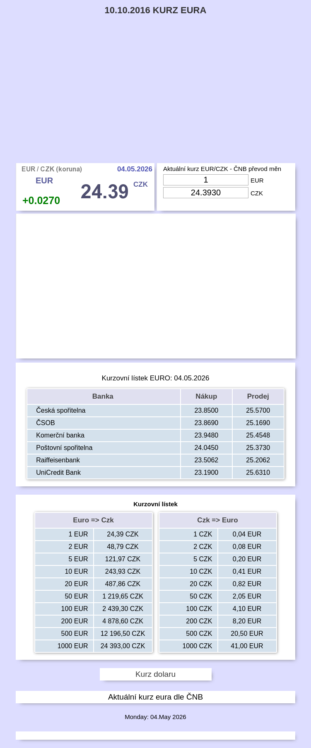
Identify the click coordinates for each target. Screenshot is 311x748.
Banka (104, 396)
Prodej (258, 396)
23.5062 (206, 460)
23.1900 (206, 472)
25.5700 (258, 410)
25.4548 (258, 435)
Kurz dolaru (155, 674)
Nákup (206, 396)
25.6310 (258, 472)
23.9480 (206, 435)
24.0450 (206, 447)
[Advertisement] (155, 101)
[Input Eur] (205, 179)
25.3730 (258, 447)
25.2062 (258, 460)
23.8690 (206, 422)
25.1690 (258, 422)
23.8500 (206, 410)
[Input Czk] (205, 192)
